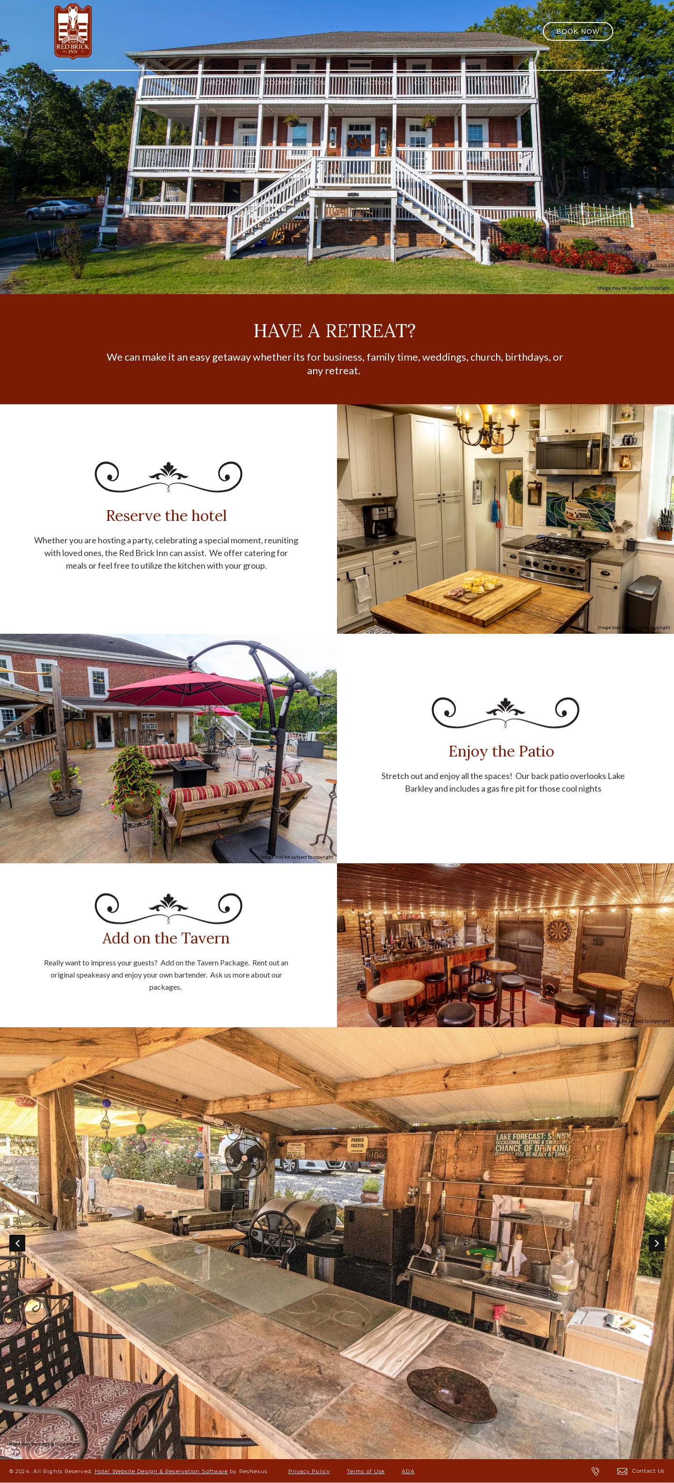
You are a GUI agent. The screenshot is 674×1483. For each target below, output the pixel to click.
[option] (337, 1243)
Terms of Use (366, 1471)
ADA (408, 1471)
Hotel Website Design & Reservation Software (161, 1471)
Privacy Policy (309, 1471)
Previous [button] (17, 1243)
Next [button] (657, 1243)
